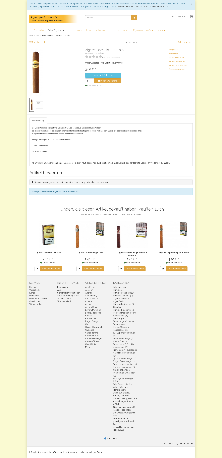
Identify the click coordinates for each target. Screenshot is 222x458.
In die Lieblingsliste (176, 57)
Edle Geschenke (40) (122, 384)
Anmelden (182, 16)
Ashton (88, 301)
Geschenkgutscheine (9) (124, 407)
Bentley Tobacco (93, 313)
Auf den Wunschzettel (178, 65)
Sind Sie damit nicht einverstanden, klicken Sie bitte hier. (143, 6)
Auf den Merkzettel (177, 61)
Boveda (88, 316)
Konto (32, 293)
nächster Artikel (184, 42)
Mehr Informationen (51, 269)
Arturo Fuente (91, 298)
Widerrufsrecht (64, 298)
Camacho (89, 330)
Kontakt (32, 287)
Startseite (39, 30)
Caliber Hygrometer (94, 327)
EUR (172, 16)
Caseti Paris (90, 344)
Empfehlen (173, 54)
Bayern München (93, 310)
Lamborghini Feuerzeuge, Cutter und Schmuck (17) (124, 321)
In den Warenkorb (107, 81)
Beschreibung (38, 120)
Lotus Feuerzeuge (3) (123, 338)
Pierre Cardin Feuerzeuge (125, 350)
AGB (59, 290)
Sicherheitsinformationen (68, 293)
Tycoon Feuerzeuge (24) (124, 358)
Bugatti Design (92, 321)
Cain (87, 324)
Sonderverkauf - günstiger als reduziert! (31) (123, 421)
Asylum (88, 304)
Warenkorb (34, 290)
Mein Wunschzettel (38, 298)
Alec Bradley (91, 296)
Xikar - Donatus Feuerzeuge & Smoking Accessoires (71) (124, 344)
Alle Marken (90, 287)
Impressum (62, 287)
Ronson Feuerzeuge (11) (124, 367)
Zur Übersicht (38, 42)
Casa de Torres (92, 341)
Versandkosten (186, 443)
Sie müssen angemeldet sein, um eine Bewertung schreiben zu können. (71, 182)
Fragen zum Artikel (176, 69)
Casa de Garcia (92, 336)
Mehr (161, 30)
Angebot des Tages (122, 410)
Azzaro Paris (91, 307)
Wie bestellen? (64, 301)
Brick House (90, 318)
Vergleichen (173, 50)
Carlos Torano (91, 333)
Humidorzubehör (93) (123, 296)
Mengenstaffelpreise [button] (103, 75)
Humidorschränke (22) (123, 293)
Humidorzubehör (119, 30)
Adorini (88, 293)
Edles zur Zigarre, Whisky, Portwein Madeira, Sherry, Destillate (125, 396)
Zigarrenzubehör (143, 30)
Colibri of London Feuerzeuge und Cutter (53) (124, 373)
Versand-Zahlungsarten (68, 296)
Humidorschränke (95, 30)
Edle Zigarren (56, 30)
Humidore (75, 30)
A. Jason (89, 290)
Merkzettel (34, 296)
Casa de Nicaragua (93, 338)
